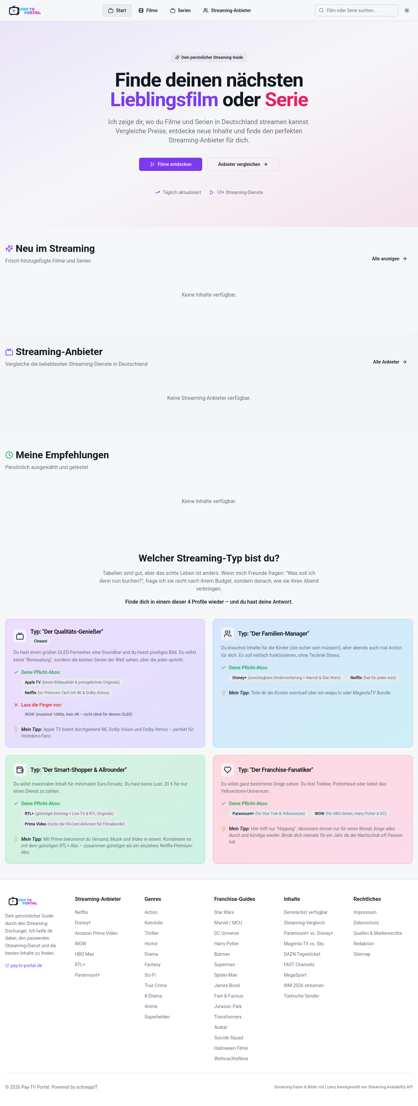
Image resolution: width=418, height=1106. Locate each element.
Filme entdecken (170, 164)
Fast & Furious (228, 996)
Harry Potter (226, 943)
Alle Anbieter (390, 362)
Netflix (81, 912)
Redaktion (364, 943)
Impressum (365, 912)
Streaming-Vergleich (304, 922)
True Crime (156, 985)
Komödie (154, 922)
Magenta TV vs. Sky (304, 943)
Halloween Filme (231, 1048)
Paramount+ (87, 975)
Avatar (220, 1027)
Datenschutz (366, 922)
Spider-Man (225, 975)
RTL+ (80, 964)
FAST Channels (299, 964)
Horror (151, 943)
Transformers (228, 1016)
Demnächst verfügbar (306, 912)
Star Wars (224, 912)
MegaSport (295, 975)
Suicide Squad (228, 1037)
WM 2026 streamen (304, 985)
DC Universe (226, 933)
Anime (151, 1006)
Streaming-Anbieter (227, 10)
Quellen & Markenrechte (378, 933)
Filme (148, 10)
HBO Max (84, 954)
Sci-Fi (150, 975)
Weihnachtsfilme (231, 1058)
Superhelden (157, 1016)
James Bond (227, 985)
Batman (222, 954)
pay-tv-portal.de (23, 965)
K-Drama (153, 996)
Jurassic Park (228, 1006)
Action (151, 912)
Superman (224, 964)
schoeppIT (87, 1087)
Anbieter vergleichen (243, 164)
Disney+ (83, 922)
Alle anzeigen (389, 258)
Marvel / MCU (228, 922)
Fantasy (153, 964)
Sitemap (362, 954)
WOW (80, 943)
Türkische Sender (301, 996)
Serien (180, 10)
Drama (151, 954)
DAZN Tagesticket (302, 954)
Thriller (152, 933)
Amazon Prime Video (96, 933)
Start (117, 10)
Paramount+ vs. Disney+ (308, 933)
